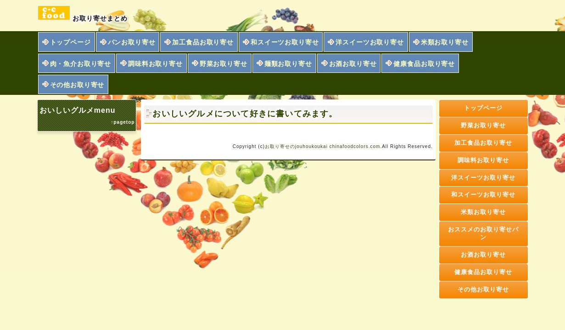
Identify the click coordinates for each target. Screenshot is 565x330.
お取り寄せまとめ (82, 13)
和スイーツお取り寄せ (285, 42)
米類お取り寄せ (445, 42)
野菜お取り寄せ (223, 63)
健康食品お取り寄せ (424, 63)
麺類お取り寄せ (288, 63)
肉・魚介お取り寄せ (81, 63)
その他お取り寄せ (77, 84)
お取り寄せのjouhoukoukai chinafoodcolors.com (322, 146)
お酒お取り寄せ (353, 63)
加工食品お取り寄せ (203, 42)
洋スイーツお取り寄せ (369, 42)
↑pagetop (122, 122)
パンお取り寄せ (132, 42)
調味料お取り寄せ (155, 63)
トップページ (70, 42)
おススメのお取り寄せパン (483, 233)
